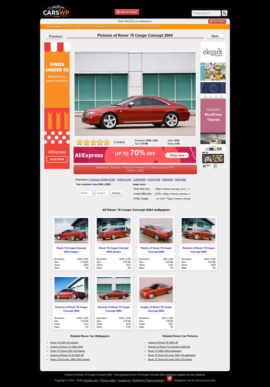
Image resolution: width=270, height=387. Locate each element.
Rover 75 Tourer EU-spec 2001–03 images (170, 359)
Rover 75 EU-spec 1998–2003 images (70, 359)
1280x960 (140, 179)
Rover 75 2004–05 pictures (64, 342)
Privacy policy (108, 380)
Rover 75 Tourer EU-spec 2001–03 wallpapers (172, 355)
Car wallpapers (54, 26)
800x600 (168, 179)
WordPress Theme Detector (148, 380)
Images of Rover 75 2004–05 (163, 342)
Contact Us (124, 380)
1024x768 (154, 179)
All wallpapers (98, 26)
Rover (69, 26)
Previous (55, 36)
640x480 (181, 179)
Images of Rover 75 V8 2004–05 (67, 355)
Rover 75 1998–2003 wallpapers (164, 351)
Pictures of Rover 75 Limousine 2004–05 (169, 346)
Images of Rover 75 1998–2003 (66, 346)
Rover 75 (81, 26)
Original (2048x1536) (102, 179)
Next (215, 36)
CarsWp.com (90, 380)
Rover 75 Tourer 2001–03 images (67, 351)
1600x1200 (124, 179)
